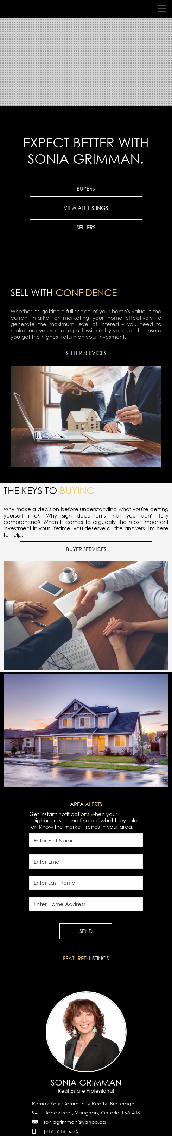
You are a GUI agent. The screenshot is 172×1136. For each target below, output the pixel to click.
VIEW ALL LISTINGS (86, 208)
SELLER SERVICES (86, 353)
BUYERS (86, 188)
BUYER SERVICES (86, 549)
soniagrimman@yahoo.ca (75, 1122)
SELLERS (86, 227)
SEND (86, 931)
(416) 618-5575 (61, 1131)
